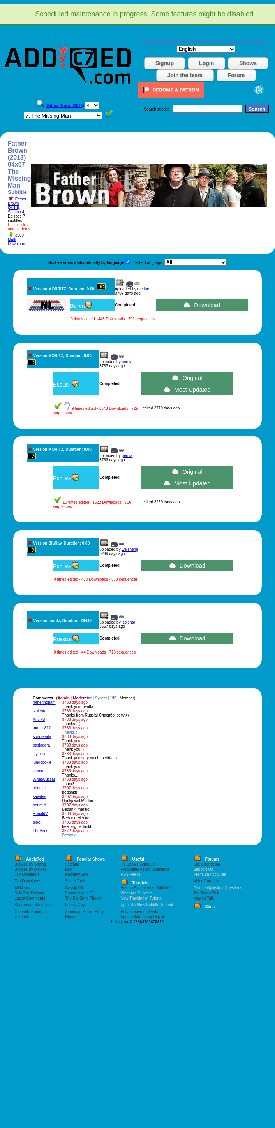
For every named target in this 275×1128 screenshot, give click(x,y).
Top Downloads (27, 881)
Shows (248, 63)
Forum (236, 75)
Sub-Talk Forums (29, 893)
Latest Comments (29, 898)
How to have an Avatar (140, 912)
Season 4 (16, 212)
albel (37, 822)
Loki (68, 869)
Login (206, 63)
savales (39, 796)
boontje (39, 788)
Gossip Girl (74, 888)
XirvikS (39, 719)
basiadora (41, 745)
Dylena (39, 754)
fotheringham (44, 702)
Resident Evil (76, 874)
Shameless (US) (79, 893)
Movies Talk (204, 898)
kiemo (38, 771)
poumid (39, 805)
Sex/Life (72, 864)
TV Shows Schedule (138, 864)
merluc (143, 289)
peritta (127, 362)
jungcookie (42, 762)
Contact (21, 917)
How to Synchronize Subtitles (146, 888)
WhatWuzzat (44, 779)
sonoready (42, 736)
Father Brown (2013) (17, 203)
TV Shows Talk (206, 893)
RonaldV (40, 814)
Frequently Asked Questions (145, 869)
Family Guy (75, 905)
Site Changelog (207, 864)
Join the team (185, 75)
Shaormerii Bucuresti (32, 905)
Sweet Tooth (75, 881)
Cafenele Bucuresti (31, 912)
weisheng (130, 549)
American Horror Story (84, 912)
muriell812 (42, 728)
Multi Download (16, 241)
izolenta (128, 622)
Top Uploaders (26, 874)
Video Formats (206, 881)
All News (22, 888)
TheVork (40, 831)
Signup (164, 63)
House (70, 917)
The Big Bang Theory (83, 898)
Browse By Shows (30, 864)
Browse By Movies (30, 869)
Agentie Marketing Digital (142, 917)
